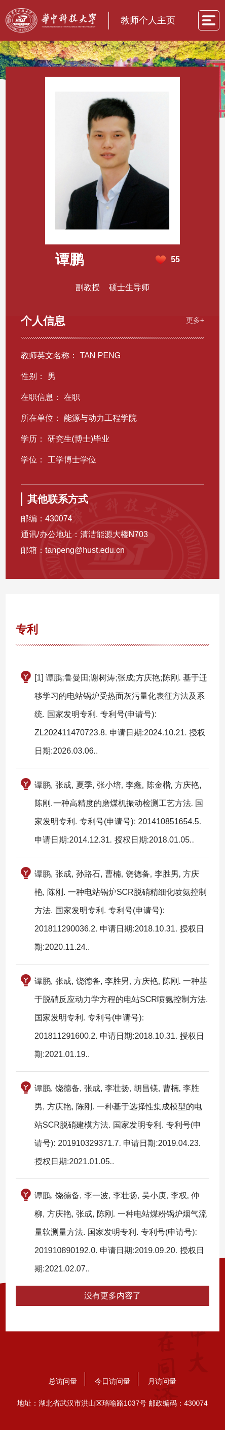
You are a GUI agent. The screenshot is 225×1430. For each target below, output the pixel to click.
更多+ (195, 320)
